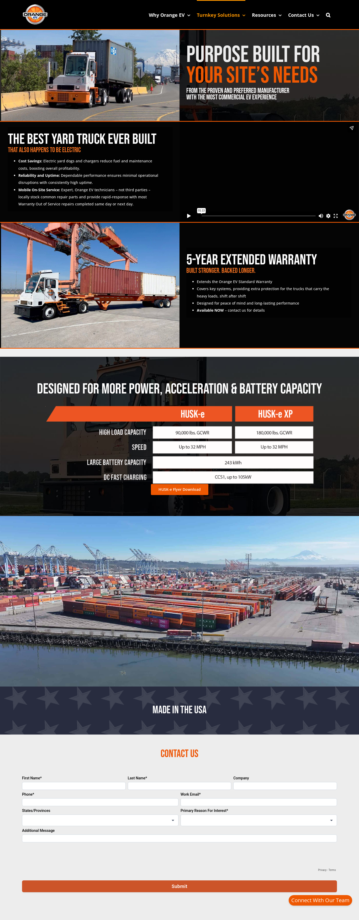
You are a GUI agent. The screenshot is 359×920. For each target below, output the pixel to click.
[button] (328, 14)
